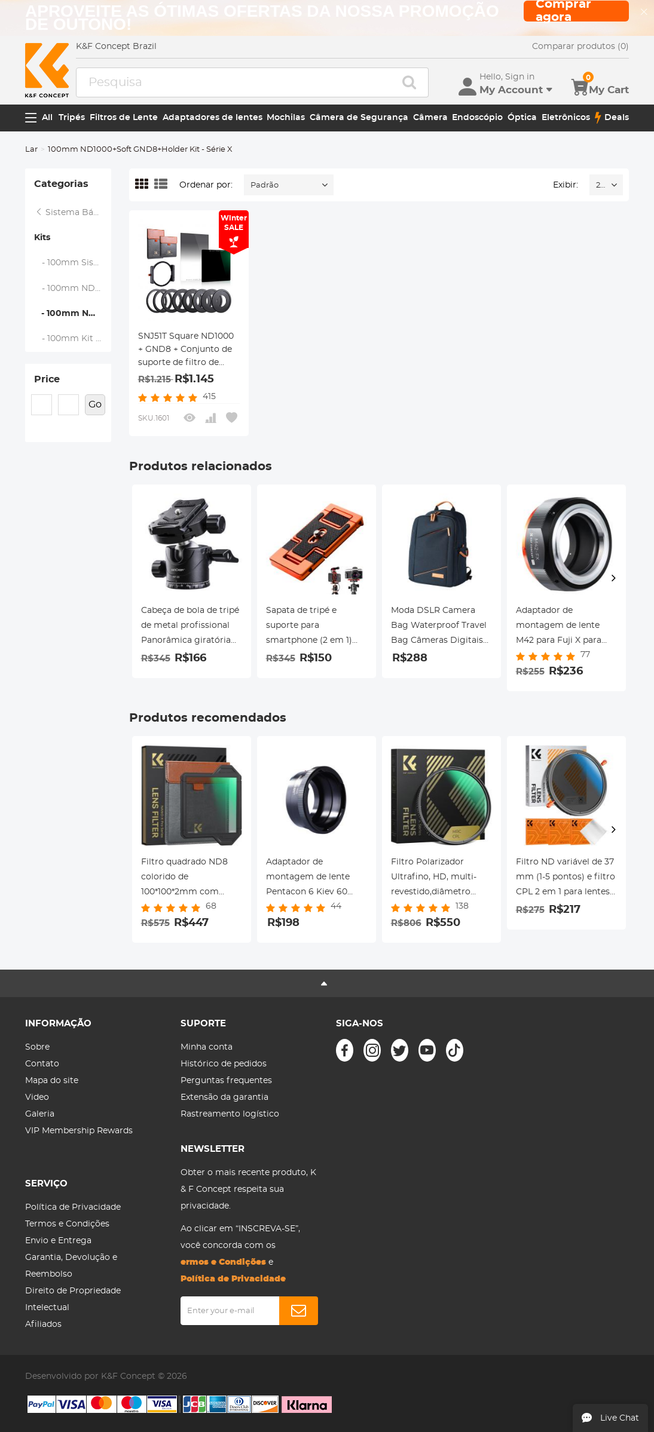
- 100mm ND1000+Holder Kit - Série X (73, 288)
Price (47, 379)
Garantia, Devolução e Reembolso (71, 1265)
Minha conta (207, 1047)
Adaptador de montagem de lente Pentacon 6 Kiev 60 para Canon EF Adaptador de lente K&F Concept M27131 (315, 879)
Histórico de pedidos (224, 1064)
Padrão (264, 185)
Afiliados (43, 1324)
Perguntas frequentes (226, 1081)
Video (37, 1097)
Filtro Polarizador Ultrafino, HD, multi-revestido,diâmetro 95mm (433, 879)
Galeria (39, 1114)
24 (600, 185)
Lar (31, 150)
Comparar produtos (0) (580, 46)
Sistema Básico (72, 212)
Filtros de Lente (124, 118)
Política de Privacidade (73, 1207)
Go (95, 404)
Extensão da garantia (224, 1097)
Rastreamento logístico (230, 1114)
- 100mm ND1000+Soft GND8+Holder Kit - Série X (72, 313)
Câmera (430, 118)
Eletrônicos (566, 118)
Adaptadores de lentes (212, 118)
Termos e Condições (67, 1224)
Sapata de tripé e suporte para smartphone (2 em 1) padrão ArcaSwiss (309, 627)
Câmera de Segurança (359, 118)
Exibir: (565, 185)
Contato (42, 1064)
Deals (612, 117)
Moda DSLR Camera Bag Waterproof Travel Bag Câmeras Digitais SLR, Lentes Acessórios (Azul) (439, 627)
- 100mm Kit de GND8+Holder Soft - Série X (73, 339)
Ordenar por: (206, 185)
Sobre (37, 1047)
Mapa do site (51, 1081)
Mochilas (286, 118)
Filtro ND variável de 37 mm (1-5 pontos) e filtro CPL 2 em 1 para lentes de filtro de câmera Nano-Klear (565, 879)
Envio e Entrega (58, 1241)
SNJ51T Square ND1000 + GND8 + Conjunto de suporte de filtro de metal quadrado (186, 350)
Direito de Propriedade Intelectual (73, 1299)
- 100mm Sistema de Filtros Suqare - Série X (73, 263)
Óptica (522, 118)
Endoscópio (477, 118)
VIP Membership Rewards (79, 1131)
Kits (42, 238)
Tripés (72, 118)
